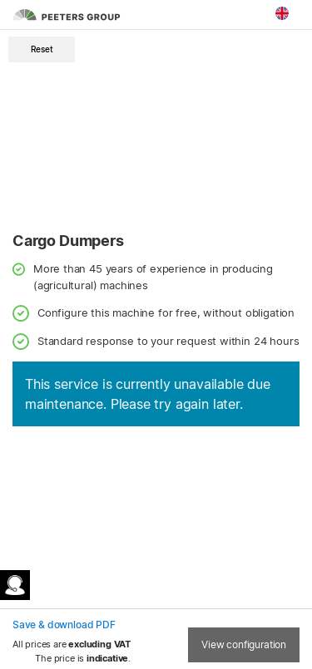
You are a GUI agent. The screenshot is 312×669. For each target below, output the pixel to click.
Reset (42, 49)
